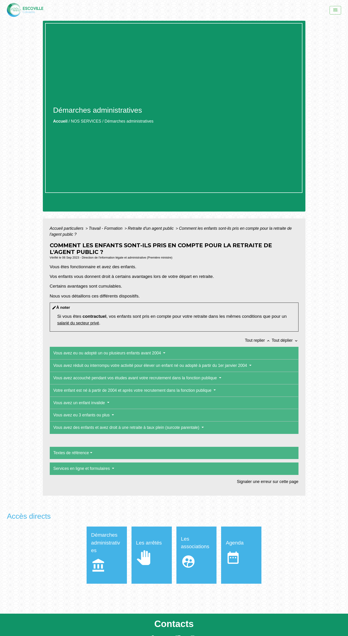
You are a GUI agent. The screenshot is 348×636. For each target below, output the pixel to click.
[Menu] (335, 10)
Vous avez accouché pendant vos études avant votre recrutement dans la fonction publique (135, 378)
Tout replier (258, 340)
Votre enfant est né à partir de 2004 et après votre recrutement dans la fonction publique (133, 390)
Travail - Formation (106, 228)
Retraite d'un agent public (151, 228)
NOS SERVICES (86, 121)
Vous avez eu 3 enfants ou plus (82, 415)
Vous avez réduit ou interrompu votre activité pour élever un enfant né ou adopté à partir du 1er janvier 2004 (150, 365)
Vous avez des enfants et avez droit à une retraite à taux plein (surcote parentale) (127, 427)
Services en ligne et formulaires (82, 468)
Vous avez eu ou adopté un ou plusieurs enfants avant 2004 (107, 353)
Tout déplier (285, 340)
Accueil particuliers (67, 228)
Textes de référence (71, 452)
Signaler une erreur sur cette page (267, 481)
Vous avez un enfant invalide (79, 402)
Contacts (174, 624)
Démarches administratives (129, 121)
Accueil (60, 121)
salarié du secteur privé (78, 323)
